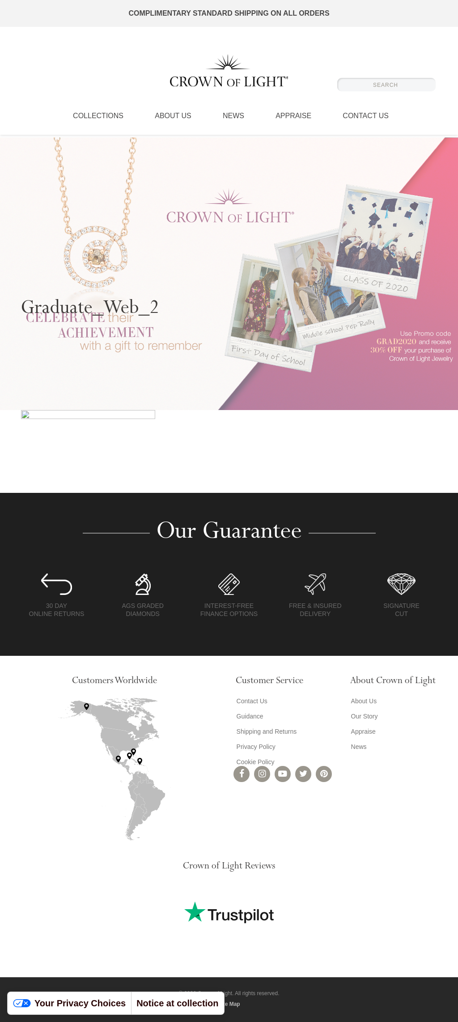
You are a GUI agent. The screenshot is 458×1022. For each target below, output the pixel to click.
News (233, 118)
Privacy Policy (255, 746)
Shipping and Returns (266, 731)
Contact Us (366, 118)
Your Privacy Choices (69, 1003)
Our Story (363, 716)
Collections (98, 118)
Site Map (229, 1004)
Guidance (249, 716)
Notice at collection (177, 1003)
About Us (173, 118)
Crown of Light (229, 71)
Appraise (293, 118)
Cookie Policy (255, 761)
